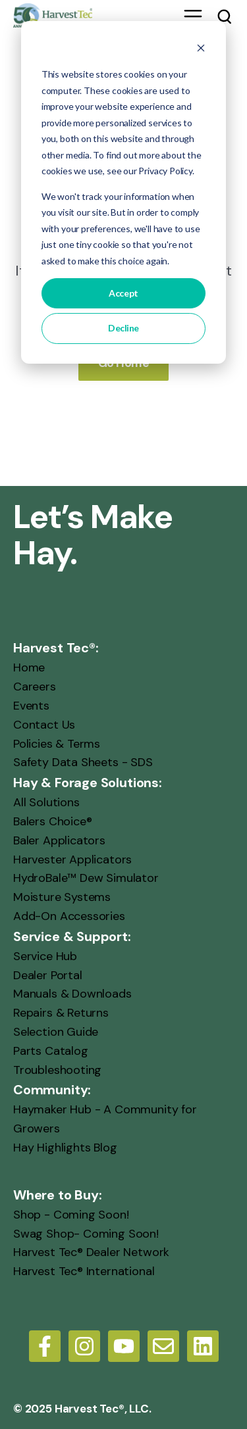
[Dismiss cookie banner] (201, 49)
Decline (123, 327)
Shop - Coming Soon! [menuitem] (71, 1214)
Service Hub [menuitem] (45, 955)
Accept (123, 293)
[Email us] (163, 1346)
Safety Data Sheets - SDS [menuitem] (83, 762)
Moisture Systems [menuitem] (62, 897)
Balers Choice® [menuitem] (52, 821)
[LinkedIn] (203, 1346)
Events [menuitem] (31, 706)
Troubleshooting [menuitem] (57, 1069)
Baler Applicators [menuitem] (59, 840)
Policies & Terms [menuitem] (56, 743)
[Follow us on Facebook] (45, 1346)
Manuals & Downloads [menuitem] (72, 994)
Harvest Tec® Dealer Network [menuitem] (91, 1252)
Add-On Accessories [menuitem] (69, 916)
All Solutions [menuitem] (46, 802)
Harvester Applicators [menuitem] (72, 859)
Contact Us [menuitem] (44, 724)
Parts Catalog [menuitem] (50, 1050)
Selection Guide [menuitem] (55, 1032)
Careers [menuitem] (34, 686)
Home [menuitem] (29, 667)
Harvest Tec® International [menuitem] (83, 1271)
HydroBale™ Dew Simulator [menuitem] (86, 878)
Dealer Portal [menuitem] (47, 974)
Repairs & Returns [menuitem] (61, 1013)
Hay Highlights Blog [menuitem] (65, 1147)
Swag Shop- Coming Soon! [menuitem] (86, 1233)
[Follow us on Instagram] (84, 1346)
